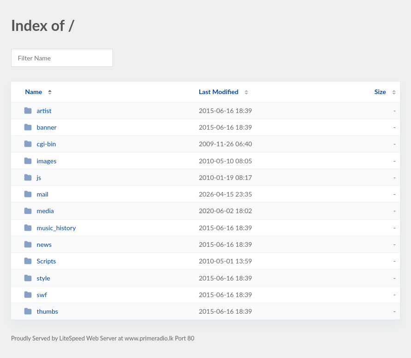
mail (36, 194)
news (38, 244)
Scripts (40, 261)
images (40, 161)
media (39, 211)
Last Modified (218, 91)
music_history (50, 228)
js (32, 177)
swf (35, 294)
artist (37, 110)
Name (33, 91)
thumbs (41, 311)
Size (380, 91)
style (37, 278)
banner (40, 127)
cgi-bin (40, 144)
